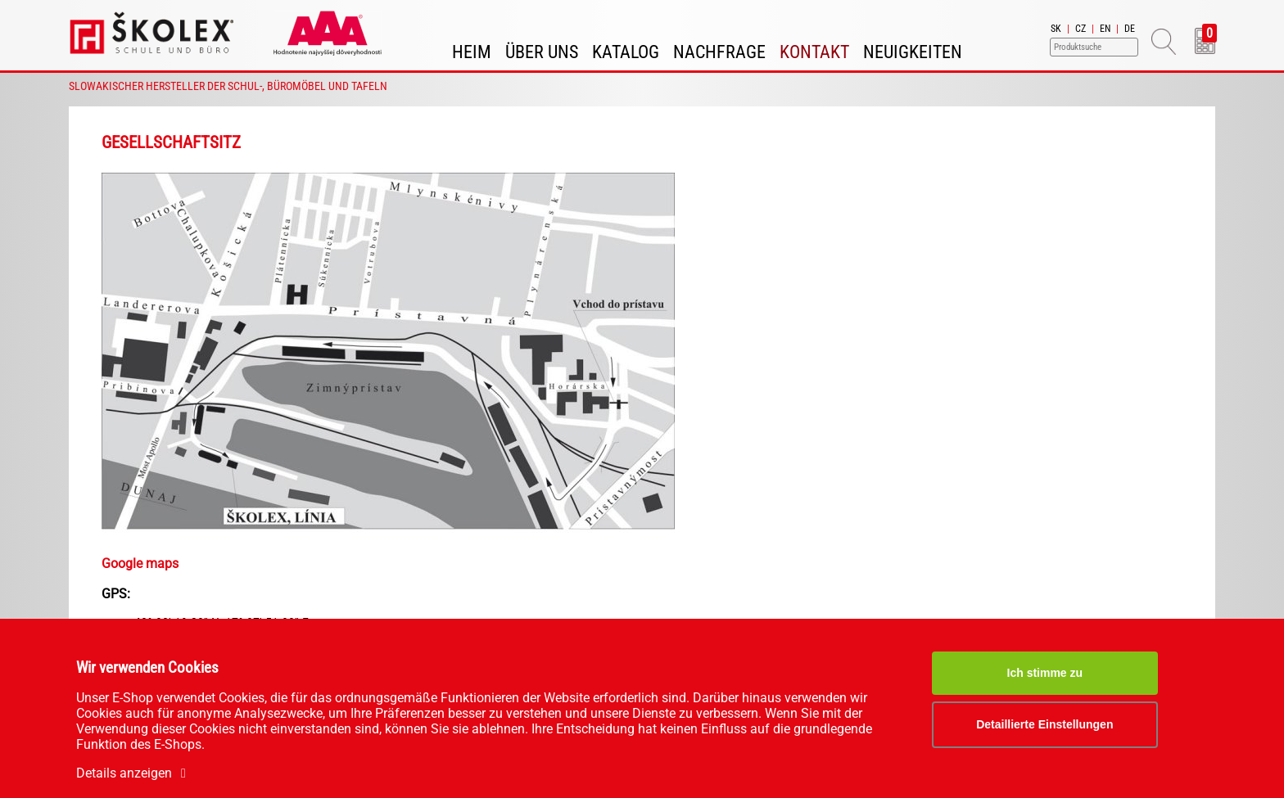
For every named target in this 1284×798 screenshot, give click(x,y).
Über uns (541, 52)
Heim (471, 52)
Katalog (625, 52)
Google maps (140, 563)
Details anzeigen (134, 773)
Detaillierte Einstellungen (1044, 724)
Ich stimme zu (1045, 672)
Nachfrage (719, 52)
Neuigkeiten (912, 52)
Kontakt (814, 52)
